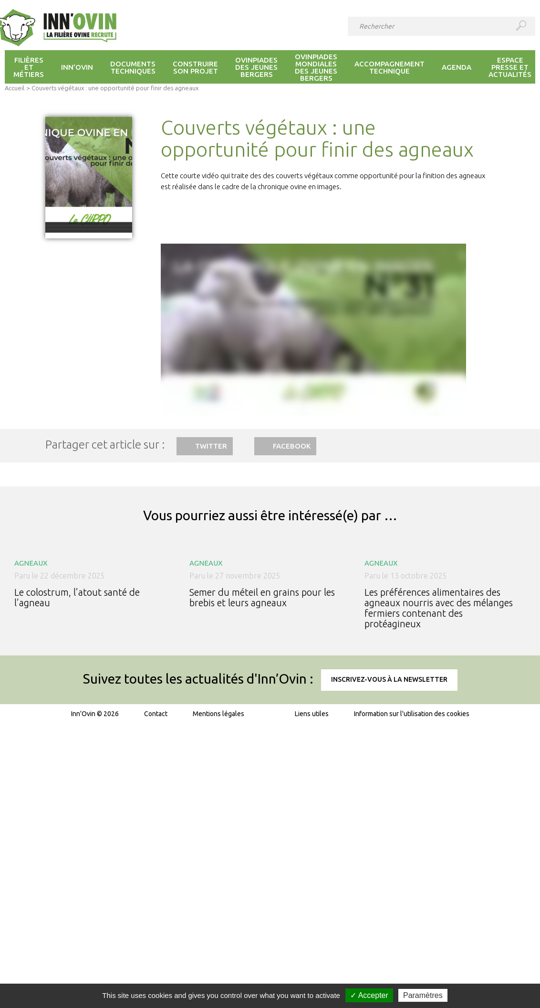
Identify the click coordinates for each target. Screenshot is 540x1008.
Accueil (14, 88)
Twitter (211, 446)
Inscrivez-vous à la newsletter (389, 679)
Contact (155, 714)
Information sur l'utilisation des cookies (411, 714)
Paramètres (423, 995)
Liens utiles (312, 714)
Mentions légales (218, 714)
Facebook (292, 446)
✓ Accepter (369, 995)
